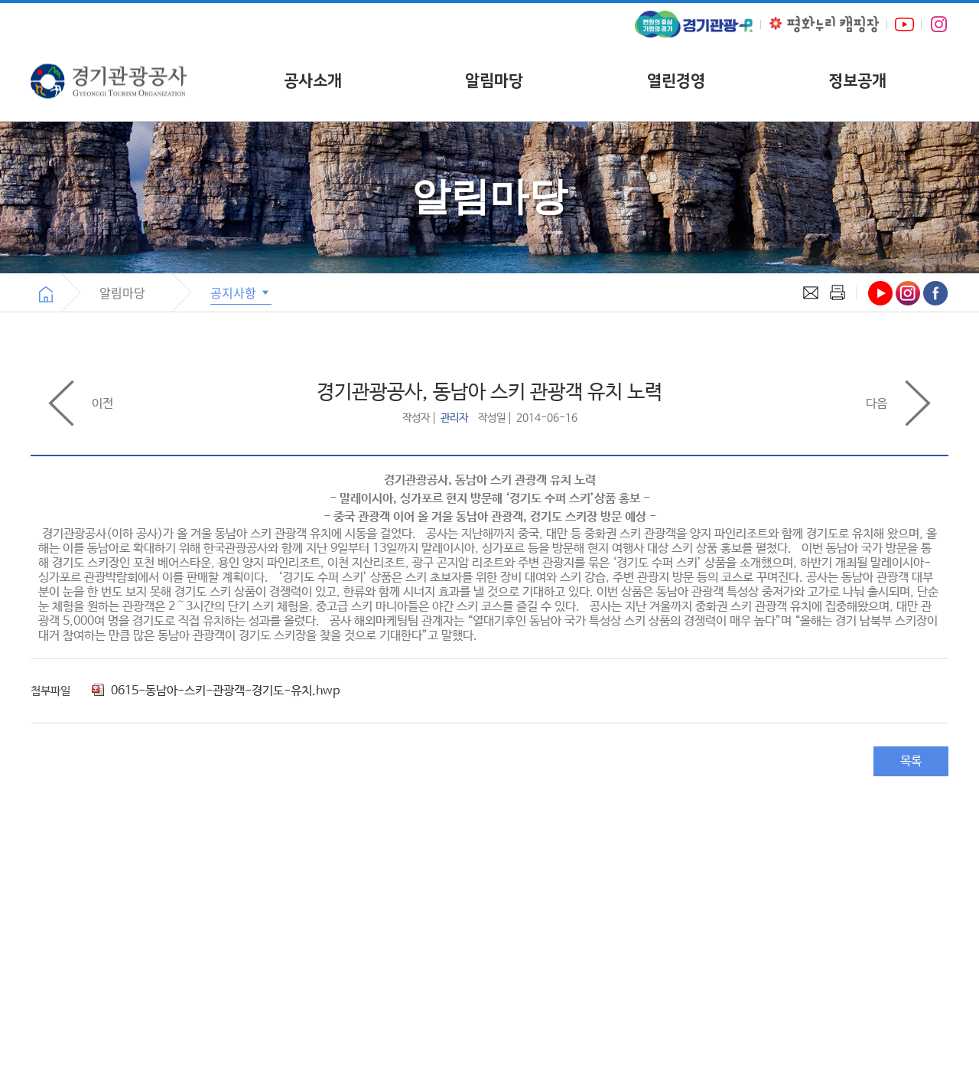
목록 (911, 761)
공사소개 (313, 81)
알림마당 (494, 81)
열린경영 (676, 81)
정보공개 (857, 81)
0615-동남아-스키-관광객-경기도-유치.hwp (216, 691)
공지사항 (241, 292)
